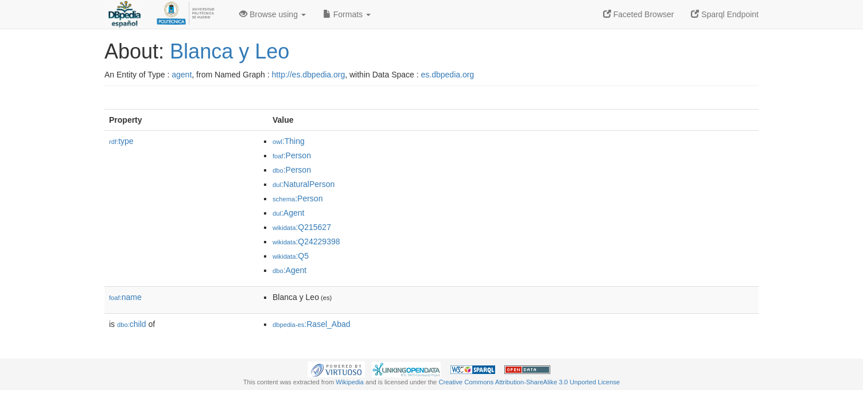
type (121, 141)
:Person (292, 155)
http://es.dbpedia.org (308, 74)
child (131, 324)
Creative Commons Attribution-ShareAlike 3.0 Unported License (529, 382)
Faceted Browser (638, 14)
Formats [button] (347, 14)
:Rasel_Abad (312, 324)
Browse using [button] (272, 14)
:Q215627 (302, 227)
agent (182, 74)
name (125, 297)
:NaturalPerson (304, 184)
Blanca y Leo (229, 51)
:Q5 (291, 255)
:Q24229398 (306, 241)
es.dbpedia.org (448, 74)
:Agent (288, 212)
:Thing (289, 141)
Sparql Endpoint (725, 14)
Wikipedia (350, 382)
